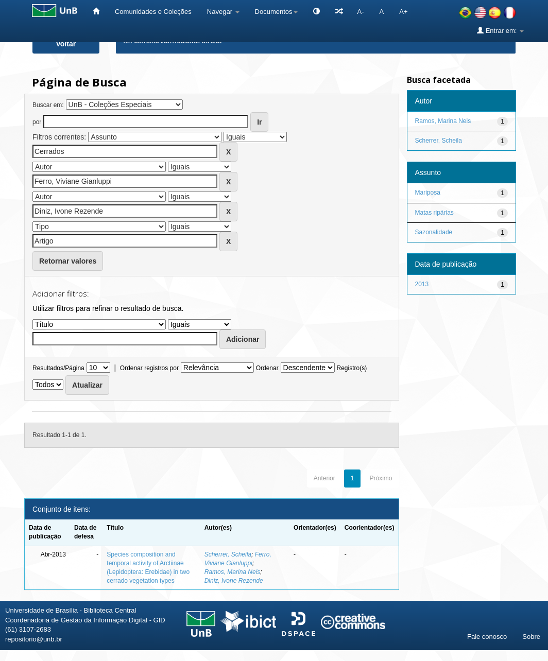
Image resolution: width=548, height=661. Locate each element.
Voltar (66, 44)
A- (360, 11)
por (36, 122)
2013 (422, 284)
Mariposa (427, 192)
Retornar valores (67, 261)
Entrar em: (500, 30)
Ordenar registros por (149, 368)
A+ (403, 11)
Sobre (531, 636)
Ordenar (267, 368)
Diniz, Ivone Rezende (233, 580)
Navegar (223, 11)
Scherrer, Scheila (227, 554)
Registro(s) (351, 368)
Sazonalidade (434, 232)
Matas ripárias (434, 212)
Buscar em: (48, 105)
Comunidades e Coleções (153, 11)
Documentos (276, 11)
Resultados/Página (58, 368)
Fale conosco (487, 636)
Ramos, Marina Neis (232, 572)
